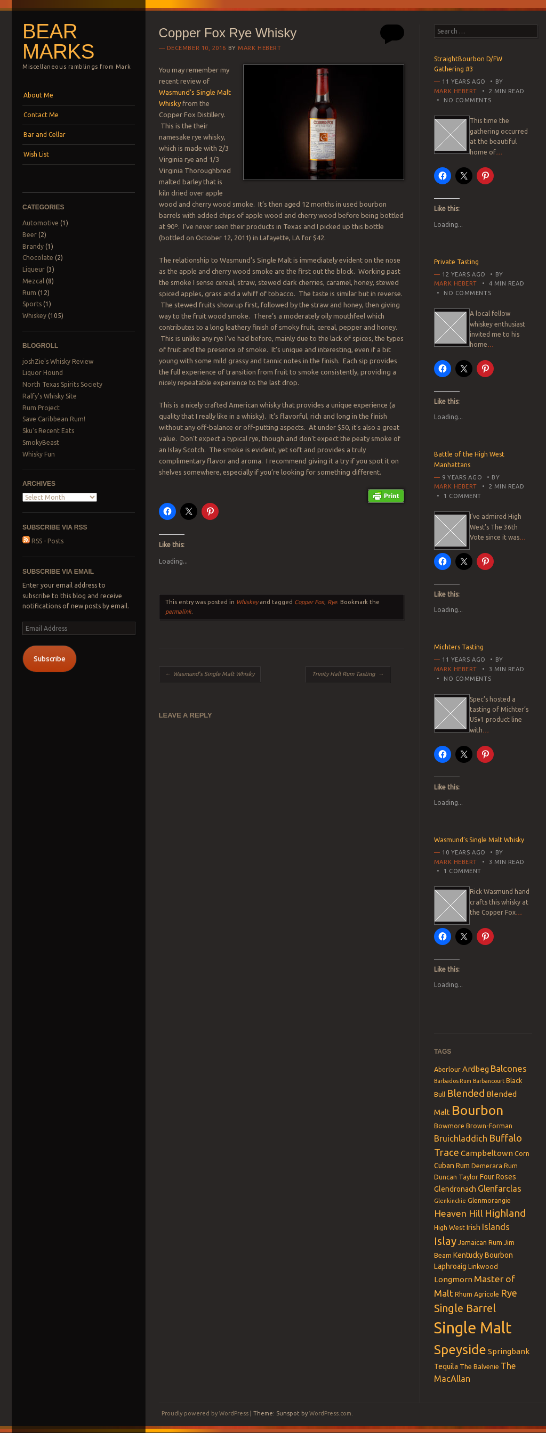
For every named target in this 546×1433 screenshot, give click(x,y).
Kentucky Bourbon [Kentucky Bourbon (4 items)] (483, 1255)
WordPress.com (330, 1413)
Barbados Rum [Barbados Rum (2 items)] (452, 1081)
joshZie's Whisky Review (57, 361)
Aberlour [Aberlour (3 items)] (447, 1069)
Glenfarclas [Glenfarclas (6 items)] (499, 1188)
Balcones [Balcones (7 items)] (509, 1068)
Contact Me (41, 114)
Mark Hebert (259, 48)
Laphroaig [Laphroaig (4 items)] (450, 1266)
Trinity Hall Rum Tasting (348, 674)
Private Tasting (456, 261)
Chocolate (37, 257)
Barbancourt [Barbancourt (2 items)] (488, 1081)
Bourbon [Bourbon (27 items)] (477, 1110)
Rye (332, 602)
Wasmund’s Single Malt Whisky (209, 674)
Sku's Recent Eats (48, 430)
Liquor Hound (42, 372)
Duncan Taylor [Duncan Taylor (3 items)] (456, 1176)
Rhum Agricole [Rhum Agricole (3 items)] (477, 1294)
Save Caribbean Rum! (53, 419)
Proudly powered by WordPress (205, 1413)
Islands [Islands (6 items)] (496, 1227)
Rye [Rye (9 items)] (509, 1293)
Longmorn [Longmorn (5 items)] (453, 1279)
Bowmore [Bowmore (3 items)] (449, 1125)
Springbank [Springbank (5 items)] (508, 1351)
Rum (29, 292)
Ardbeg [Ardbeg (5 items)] (475, 1068)
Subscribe (50, 658)
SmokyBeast (40, 442)
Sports (32, 303)
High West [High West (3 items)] (449, 1227)
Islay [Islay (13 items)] (445, 1241)
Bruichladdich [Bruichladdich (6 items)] (460, 1138)
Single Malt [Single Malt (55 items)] (473, 1328)
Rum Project (41, 407)
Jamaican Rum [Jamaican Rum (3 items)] (480, 1242)
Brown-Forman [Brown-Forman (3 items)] (489, 1125)
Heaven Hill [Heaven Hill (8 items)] (458, 1213)
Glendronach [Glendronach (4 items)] (455, 1189)
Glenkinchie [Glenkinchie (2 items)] (450, 1201)
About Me (38, 95)
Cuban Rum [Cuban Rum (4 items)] (452, 1165)
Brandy (33, 246)
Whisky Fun (38, 454)
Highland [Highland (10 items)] (505, 1213)
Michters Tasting (459, 647)
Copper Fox (309, 602)
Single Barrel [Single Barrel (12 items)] (465, 1308)
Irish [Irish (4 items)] (473, 1227)
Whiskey (34, 315)
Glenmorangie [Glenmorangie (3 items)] (489, 1200)
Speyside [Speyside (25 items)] (460, 1349)
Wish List (36, 154)
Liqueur (33, 269)
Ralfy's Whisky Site (49, 396)
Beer (29, 234)
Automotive (40, 222)
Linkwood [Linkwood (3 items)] (483, 1266)
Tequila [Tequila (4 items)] (446, 1366)
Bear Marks (58, 41)
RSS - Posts (42, 541)
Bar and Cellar (44, 134)
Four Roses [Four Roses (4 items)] (498, 1177)
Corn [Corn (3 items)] (522, 1153)
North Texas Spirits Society (62, 384)
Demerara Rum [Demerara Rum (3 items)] (494, 1165)
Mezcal (33, 281)
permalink (178, 611)
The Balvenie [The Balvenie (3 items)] (479, 1366)
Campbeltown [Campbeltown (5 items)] (487, 1153)
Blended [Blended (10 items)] (466, 1093)
